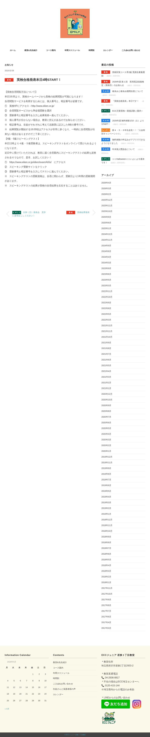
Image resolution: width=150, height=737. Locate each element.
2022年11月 (106, 291)
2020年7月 (106, 417)
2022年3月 (106, 320)
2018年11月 (106, 525)
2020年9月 (106, 405)
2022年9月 (106, 302)
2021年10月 (106, 337)
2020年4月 (106, 434)
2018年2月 (106, 577)
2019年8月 (106, 474)
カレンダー (108, 50)
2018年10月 (106, 531)
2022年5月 (106, 314)
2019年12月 (106, 457)
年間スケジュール (72, 50)
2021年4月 (106, 371)
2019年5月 (106, 491)
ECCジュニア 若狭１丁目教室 (76, 735)
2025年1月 (106, 228)
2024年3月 (106, 262)
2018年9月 (106, 537)
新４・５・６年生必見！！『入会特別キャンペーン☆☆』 (123, 131)
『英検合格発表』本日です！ (120, 101)
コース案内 (51, 50)
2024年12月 (106, 234)
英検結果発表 (78, 212)
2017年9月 (106, 599)
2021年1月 (106, 388)
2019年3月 (106, 502)
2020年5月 (106, 428)
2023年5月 (106, 280)
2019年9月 (106, 468)
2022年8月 (106, 308)
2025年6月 (106, 223)
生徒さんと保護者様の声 (64, 689)
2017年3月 (106, 628)
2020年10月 (106, 400)
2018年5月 (106, 559)
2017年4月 (106, 622)
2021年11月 (106, 331)
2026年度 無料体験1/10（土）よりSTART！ (122, 122)
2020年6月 (106, 422)
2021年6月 (106, 360)
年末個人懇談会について (118, 149)
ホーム (13, 50)
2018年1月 (106, 582)
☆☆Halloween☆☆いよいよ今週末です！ (122, 160)
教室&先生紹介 (30, 50)
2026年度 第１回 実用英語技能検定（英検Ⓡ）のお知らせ (122, 83)
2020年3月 (106, 439)
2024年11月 (106, 240)
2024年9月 (106, 245)
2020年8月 (106, 411)
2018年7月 (106, 548)
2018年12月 (106, 519)
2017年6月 (106, 616)
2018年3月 (106, 571)
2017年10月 (106, 594)
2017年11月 (106, 588)
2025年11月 (106, 205)
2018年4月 (106, 565)
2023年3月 (106, 285)
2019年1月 (106, 514)
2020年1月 (106, 451)
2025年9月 (106, 217)
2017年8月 (106, 605)
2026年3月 (106, 188)
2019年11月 (106, 462)
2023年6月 (106, 274)
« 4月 (7, 709)
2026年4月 (106, 183)
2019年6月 (106, 485)
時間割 (91, 50)
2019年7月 (106, 479)
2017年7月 (106, 611)
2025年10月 (106, 211)
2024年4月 (106, 257)
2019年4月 (106, 497)
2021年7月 (106, 354)
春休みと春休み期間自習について (122, 91)
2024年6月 (106, 251)
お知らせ (9, 65)
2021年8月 (106, 348)
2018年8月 (106, 542)
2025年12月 (106, 200)
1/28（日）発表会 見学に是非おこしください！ (29, 214)
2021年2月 (106, 382)
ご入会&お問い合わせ (131, 50)
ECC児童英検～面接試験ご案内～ (122, 110)
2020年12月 (106, 394)
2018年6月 (106, 554)
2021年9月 (106, 342)
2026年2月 (106, 194)
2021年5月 (106, 365)
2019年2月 (106, 508)
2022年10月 (106, 297)
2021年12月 (106, 325)
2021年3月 (106, 377)
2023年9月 (106, 268)
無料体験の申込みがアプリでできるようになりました (123, 141)
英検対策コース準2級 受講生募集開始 (123, 73)
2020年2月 (106, 445)
